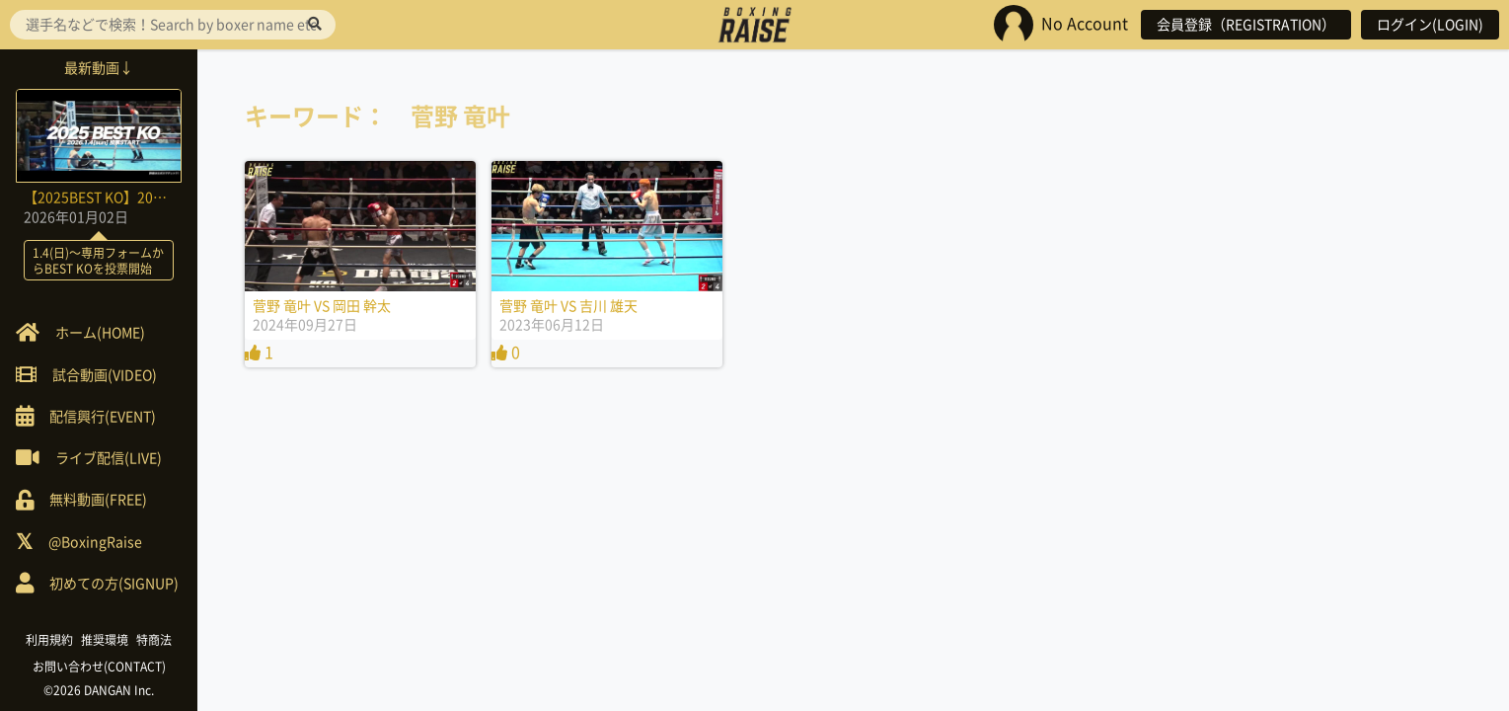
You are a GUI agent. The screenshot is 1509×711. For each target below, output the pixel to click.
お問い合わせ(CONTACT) (99, 666)
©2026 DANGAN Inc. (98, 690)
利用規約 (49, 640)
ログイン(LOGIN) (1430, 25)
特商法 (154, 640)
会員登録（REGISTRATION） (1246, 25)
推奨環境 (104, 640)
